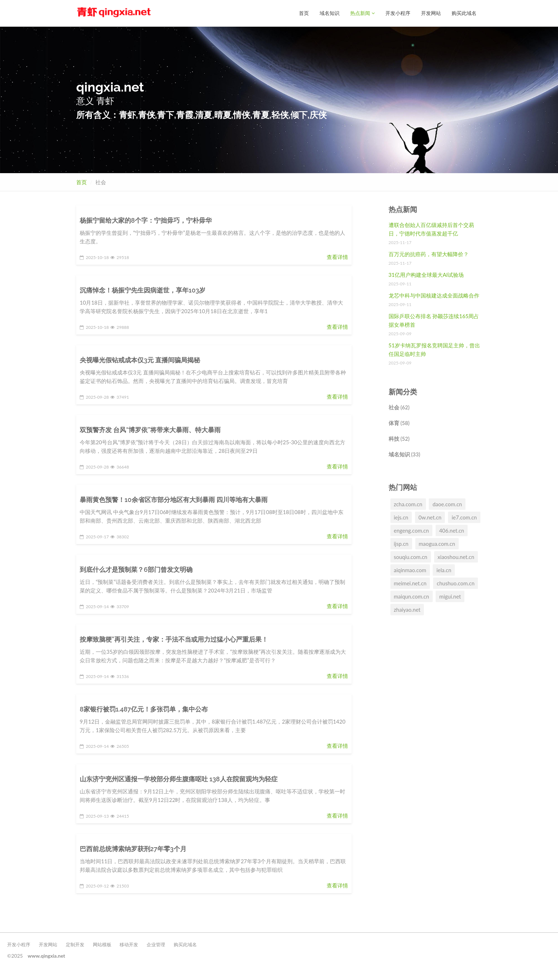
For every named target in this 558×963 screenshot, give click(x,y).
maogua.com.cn (437, 543)
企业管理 (156, 944)
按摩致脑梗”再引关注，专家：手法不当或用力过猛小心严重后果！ (174, 639)
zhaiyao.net (407, 609)
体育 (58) (399, 422)
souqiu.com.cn (410, 556)
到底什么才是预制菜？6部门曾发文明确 (136, 569)
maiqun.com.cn (411, 596)
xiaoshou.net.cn (456, 556)
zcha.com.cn (408, 504)
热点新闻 (362, 13)
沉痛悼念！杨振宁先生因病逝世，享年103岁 (142, 290)
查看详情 (337, 256)
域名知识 (329, 13)
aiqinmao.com (410, 569)
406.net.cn (451, 530)
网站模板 (102, 944)
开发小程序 (397, 13)
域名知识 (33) (404, 454)
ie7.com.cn (464, 517)
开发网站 (431, 13)
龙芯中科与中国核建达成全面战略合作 (434, 295)
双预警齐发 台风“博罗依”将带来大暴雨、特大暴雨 (150, 429)
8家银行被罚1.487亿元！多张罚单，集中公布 (144, 709)
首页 (304, 13)
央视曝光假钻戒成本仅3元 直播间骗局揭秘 (140, 359)
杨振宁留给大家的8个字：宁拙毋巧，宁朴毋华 (146, 220)
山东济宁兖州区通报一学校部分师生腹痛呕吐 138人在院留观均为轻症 (179, 778)
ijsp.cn (401, 543)
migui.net (450, 596)
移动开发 (129, 944)
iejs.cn (401, 517)
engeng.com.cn (411, 530)
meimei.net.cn (410, 583)
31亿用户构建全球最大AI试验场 (426, 274)
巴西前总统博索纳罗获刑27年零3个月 (133, 848)
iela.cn (443, 569)
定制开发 (75, 944)
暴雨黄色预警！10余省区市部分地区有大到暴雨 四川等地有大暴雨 (174, 499)
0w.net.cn (429, 517)
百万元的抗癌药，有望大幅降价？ (429, 253)
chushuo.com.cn (455, 583)
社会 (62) (399, 407)
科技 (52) (399, 438)
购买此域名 (464, 13)
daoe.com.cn (447, 504)
